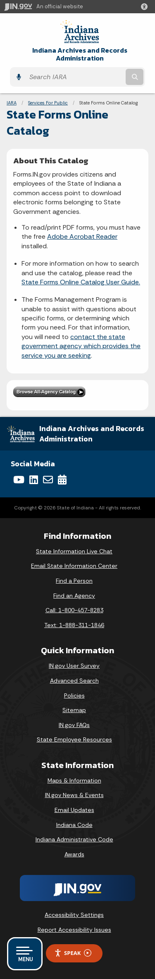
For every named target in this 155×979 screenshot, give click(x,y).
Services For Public (48, 103)
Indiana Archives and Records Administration (79, 54)
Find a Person (74, 580)
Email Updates (74, 810)
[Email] (48, 480)
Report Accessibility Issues (74, 929)
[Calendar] (62, 480)
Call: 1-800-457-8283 (74, 610)
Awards (74, 854)
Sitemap (74, 710)
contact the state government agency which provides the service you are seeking (81, 346)
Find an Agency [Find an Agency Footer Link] (74, 595)
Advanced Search (74, 680)
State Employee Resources (74, 739)
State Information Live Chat (74, 551)
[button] (146, 6)
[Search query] (74, 77)
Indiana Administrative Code (74, 839)
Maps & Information (74, 780)
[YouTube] (18, 480)
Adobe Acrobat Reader (82, 236)
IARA (12, 103)
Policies (74, 695)
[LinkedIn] (33, 480)
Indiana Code (74, 825)
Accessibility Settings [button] (74, 914)
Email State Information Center (74, 565)
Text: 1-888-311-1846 (74, 625)
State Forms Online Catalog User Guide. (80, 282)
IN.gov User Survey (74, 665)
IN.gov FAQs (74, 725)
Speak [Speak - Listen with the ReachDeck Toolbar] (72, 953)
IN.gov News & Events (74, 795)
